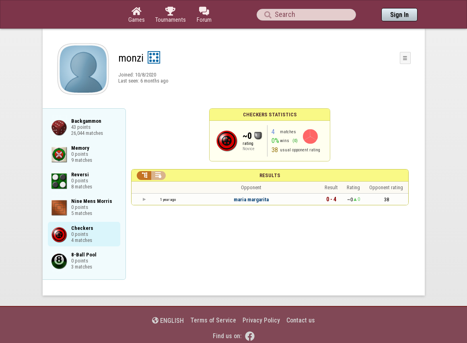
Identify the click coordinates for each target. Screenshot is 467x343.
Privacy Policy (261, 320)
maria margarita (251, 199)
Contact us (300, 320)
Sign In (399, 15)
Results (269, 175)
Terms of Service (213, 320)
